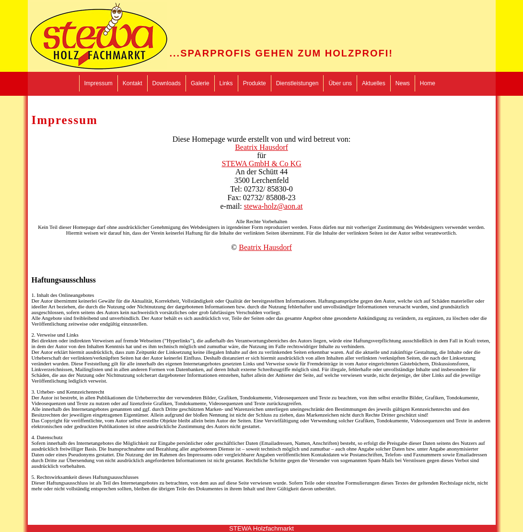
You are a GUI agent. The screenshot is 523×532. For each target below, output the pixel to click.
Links (226, 83)
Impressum (98, 83)
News (402, 83)
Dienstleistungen (297, 83)
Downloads (166, 83)
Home (427, 83)
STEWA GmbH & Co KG (261, 163)
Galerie (200, 83)
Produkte (254, 83)
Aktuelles (373, 83)
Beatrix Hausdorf (261, 147)
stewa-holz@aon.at (273, 206)
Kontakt (132, 83)
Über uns (340, 83)
